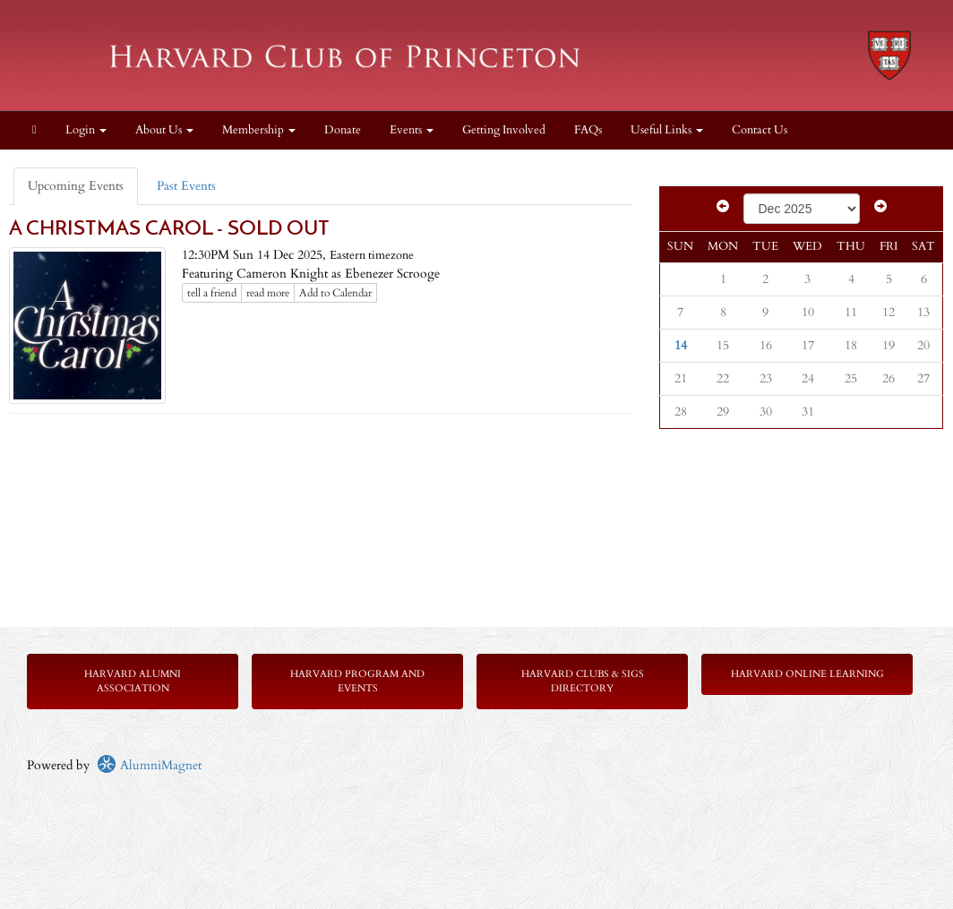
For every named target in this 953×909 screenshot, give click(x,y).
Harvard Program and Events (357, 681)
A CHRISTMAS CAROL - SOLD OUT (169, 229)
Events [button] (412, 130)
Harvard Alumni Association (132, 681)
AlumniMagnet (149, 765)
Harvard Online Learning (807, 674)
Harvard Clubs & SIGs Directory (582, 681)
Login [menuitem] (86, 130)
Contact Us (759, 130)
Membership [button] (259, 130)
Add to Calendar (335, 293)
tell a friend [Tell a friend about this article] (211, 293)
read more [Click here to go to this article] (267, 293)
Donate (342, 130)
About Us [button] (164, 130)
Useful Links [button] (667, 130)
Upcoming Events (76, 185)
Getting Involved (503, 130)
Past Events (186, 185)
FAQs (588, 130)
